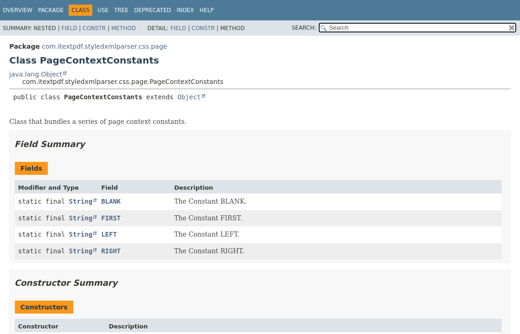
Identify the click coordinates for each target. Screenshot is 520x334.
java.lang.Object (35, 74)
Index (185, 10)
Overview (17, 10)
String (81, 201)
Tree (121, 10)
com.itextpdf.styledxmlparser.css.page (104, 46)
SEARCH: (304, 28)
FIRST (111, 218)
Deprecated (152, 10)
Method (123, 28)
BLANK (111, 201)
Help (206, 10)
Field (69, 28)
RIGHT (111, 251)
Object (189, 97)
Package (51, 10)
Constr (94, 28)
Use (103, 10)
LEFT (109, 234)
